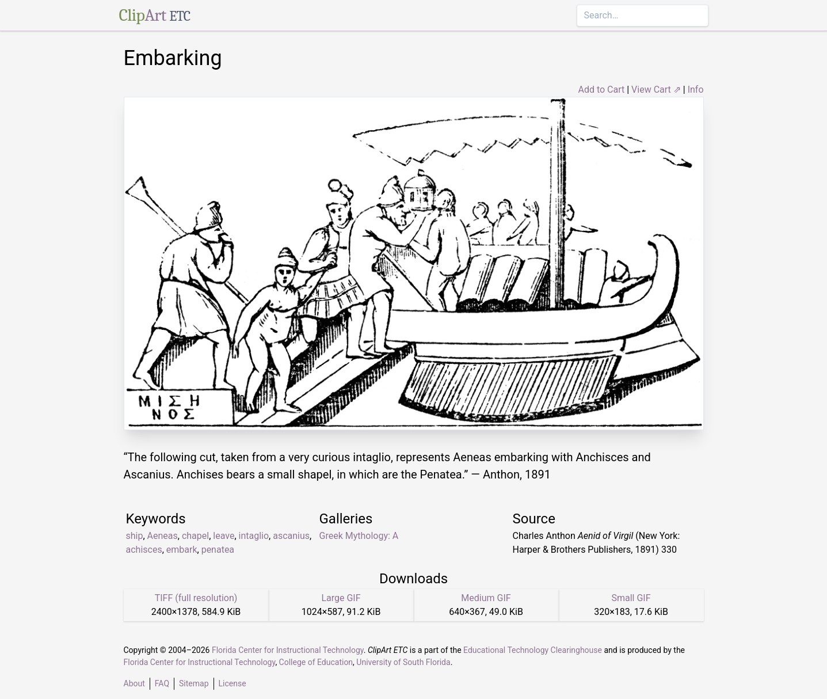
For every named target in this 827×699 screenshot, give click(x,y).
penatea (217, 549)
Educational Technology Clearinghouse (532, 650)
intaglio (254, 535)
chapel (195, 535)
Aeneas (162, 535)
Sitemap (193, 683)
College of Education (316, 662)
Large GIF (340, 597)
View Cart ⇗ (656, 89)
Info (696, 89)
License (232, 683)
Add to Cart (601, 89)
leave (223, 535)
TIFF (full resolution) (196, 597)
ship (134, 535)
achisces (144, 549)
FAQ (162, 683)
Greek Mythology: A (359, 535)
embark (181, 549)
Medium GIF (485, 597)
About (134, 683)
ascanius (291, 535)
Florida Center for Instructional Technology (288, 650)
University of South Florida (403, 662)
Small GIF (630, 597)
